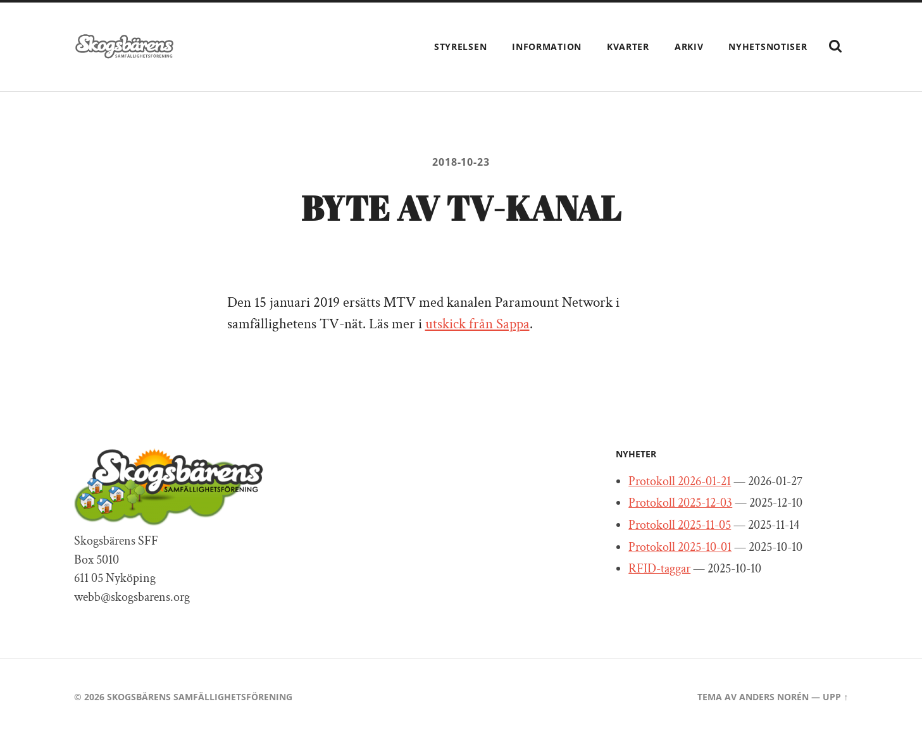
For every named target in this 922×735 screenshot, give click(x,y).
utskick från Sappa (477, 324)
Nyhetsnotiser (767, 46)
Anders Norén (774, 697)
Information (547, 46)
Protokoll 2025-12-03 (680, 503)
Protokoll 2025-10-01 (680, 547)
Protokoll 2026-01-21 (679, 481)
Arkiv (689, 46)
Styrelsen (460, 46)
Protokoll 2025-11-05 (679, 525)
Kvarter (628, 46)
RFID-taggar (659, 568)
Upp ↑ (835, 697)
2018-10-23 (460, 162)
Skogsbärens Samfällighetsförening (199, 697)
